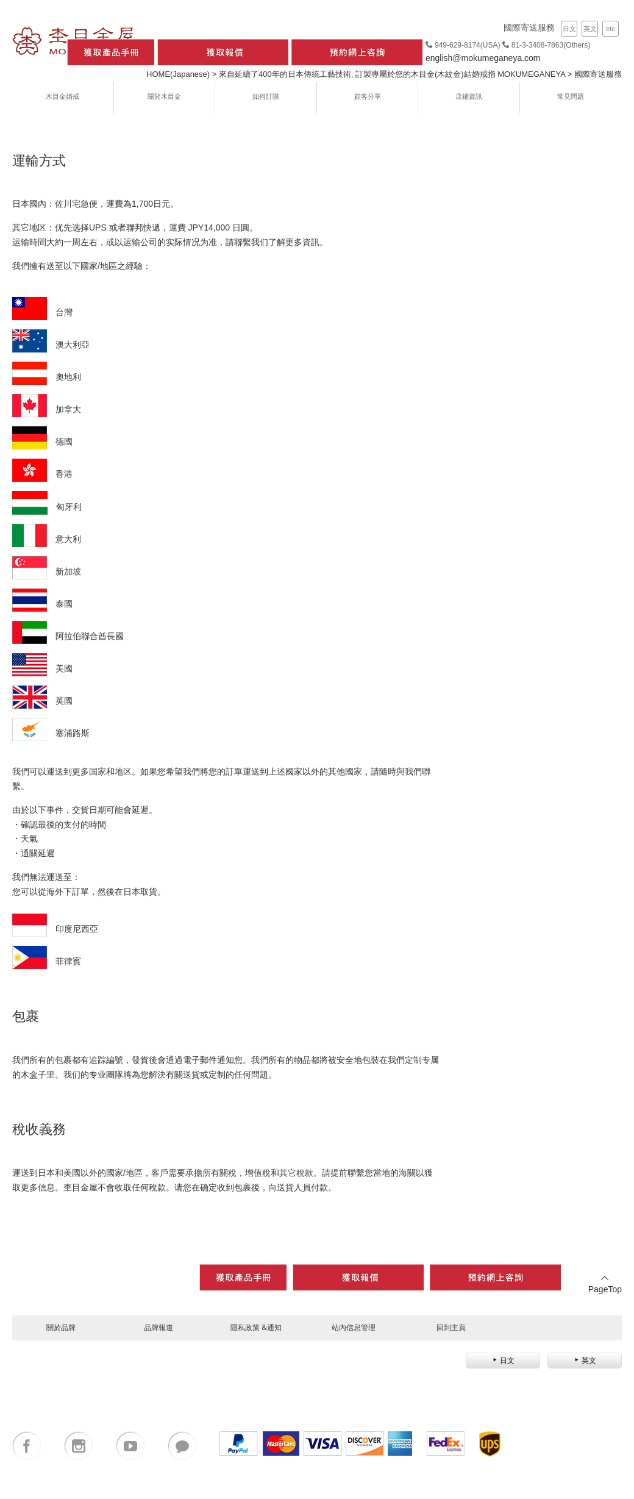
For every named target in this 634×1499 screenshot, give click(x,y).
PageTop (605, 1284)
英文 (590, 28)
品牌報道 (158, 1327)
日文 (569, 28)
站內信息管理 (354, 1327)
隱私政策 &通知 (256, 1327)
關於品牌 (61, 1327)
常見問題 (570, 96)
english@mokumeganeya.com (483, 58)
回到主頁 (451, 1327)
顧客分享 (367, 96)
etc (610, 28)
